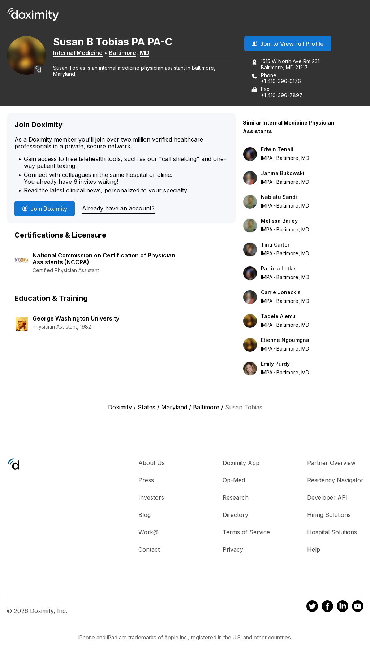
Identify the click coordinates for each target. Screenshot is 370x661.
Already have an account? (118, 209)
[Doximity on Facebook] (327, 608)
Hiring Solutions (329, 515)
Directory (235, 515)
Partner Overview (331, 463)
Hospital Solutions (332, 532)
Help (313, 550)
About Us (151, 463)
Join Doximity (44, 209)
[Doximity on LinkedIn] (342, 608)
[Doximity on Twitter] (312, 608)
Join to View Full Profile (288, 44)
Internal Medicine (82, 53)
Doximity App (241, 463)
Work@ (148, 532)
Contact (149, 550)
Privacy (233, 550)
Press (146, 480)
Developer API (327, 498)
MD (149, 53)
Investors (151, 498)
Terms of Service (246, 532)
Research (236, 498)
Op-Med (234, 480)
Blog (144, 515)
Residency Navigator (335, 480)
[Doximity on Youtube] (357, 608)
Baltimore (127, 53)
